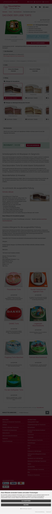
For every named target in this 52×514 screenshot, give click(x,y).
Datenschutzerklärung (39, 511)
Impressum (48, 511)
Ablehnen (25, 504)
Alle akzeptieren (26, 500)
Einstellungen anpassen (26, 508)
